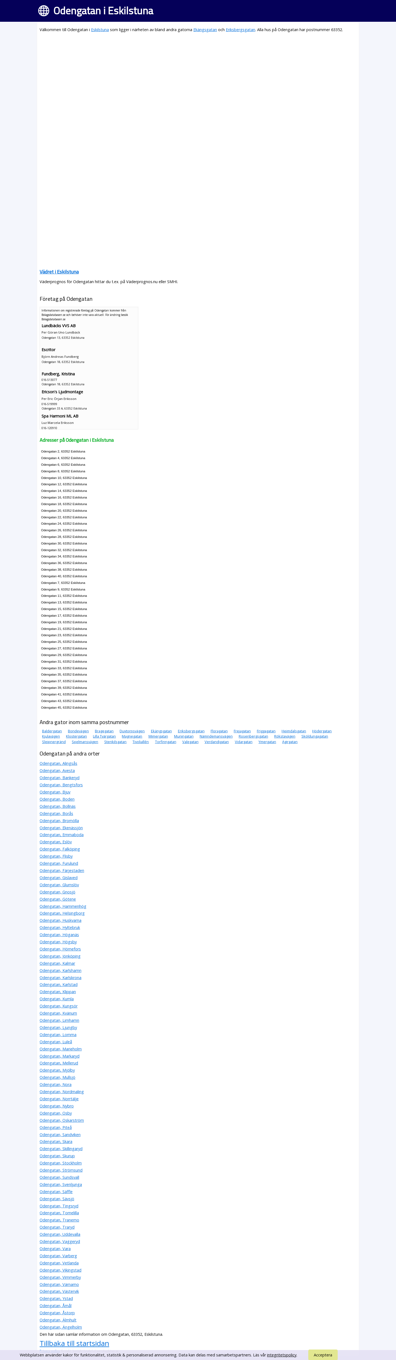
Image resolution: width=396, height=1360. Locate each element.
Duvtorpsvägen (132, 730)
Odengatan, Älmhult (58, 1320)
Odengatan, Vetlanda (59, 1263)
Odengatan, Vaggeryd (60, 1241)
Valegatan (190, 741)
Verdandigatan (217, 741)
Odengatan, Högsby (58, 941)
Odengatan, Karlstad (59, 984)
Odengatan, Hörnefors (60, 949)
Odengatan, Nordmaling (62, 1091)
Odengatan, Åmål (56, 1305)
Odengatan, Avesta (57, 770)
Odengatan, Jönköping (60, 956)
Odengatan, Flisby (56, 856)
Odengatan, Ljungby (58, 1027)
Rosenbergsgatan (253, 736)
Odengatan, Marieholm (61, 1049)
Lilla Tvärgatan (104, 736)
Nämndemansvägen (216, 736)
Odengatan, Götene (58, 899)
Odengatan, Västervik (59, 1291)
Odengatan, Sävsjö (57, 1198)
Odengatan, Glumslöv (59, 884)
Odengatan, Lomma (58, 1034)
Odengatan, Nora (56, 1084)
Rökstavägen (284, 736)
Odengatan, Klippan (58, 991)
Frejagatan (242, 730)
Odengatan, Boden (57, 799)
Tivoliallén (141, 741)
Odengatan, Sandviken (60, 1134)
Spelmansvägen (85, 741)
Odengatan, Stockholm (61, 1163)
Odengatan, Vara (55, 1248)
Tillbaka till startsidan (74, 1343)
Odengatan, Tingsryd (59, 1206)
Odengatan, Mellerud (59, 1063)
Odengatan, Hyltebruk (60, 927)
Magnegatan (132, 736)
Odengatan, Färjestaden (62, 870)
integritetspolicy (281, 1355)
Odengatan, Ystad (56, 1298)
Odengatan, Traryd (57, 1227)
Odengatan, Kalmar (57, 963)
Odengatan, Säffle (56, 1191)
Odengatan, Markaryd (59, 1056)
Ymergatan (267, 741)
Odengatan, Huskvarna (60, 920)
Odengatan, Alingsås (58, 763)
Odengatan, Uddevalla (60, 1234)
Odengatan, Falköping (60, 849)
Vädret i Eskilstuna (59, 271)
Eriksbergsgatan (240, 29)
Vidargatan (243, 741)
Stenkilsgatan (115, 741)
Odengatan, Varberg (58, 1255)
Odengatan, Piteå (56, 1127)
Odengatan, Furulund (59, 863)
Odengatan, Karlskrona (60, 977)
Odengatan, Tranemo (59, 1220)
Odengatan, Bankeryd (59, 777)
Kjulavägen (51, 736)
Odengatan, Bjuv (55, 792)
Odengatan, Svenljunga (61, 1184)
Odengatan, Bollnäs (58, 806)
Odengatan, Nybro (57, 1106)
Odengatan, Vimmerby (60, 1277)
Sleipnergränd (54, 741)
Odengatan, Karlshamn (60, 970)
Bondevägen (78, 730)
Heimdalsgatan (294, 730)
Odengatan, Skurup (57, 1155)
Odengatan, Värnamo (59, 1284)
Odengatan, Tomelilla (59, 1212)
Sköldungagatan (314, 736)
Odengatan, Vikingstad (60, 1270)
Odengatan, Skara (56, 1141)
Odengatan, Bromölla (59, 820)
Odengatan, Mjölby (57, 1070)
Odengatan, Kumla (57, 998)
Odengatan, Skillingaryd (61, 1148)
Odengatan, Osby (56, 1113)
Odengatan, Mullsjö (57, 1077)
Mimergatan (158, 736)
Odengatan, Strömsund (61, 1170)
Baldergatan (52, 730)
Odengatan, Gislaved (59, 877)
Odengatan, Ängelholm (61, 1327)
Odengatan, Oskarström (62, 1120)
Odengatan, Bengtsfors (61, 784)
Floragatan (219, 730)
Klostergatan (76, 736)
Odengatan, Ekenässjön (61, 827)
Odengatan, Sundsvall (59, 1177)
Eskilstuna (100, 29)
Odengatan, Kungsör (59, 1006)
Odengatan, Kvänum (58, 1013)
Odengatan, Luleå (56, 1041)
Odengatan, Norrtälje (59, 1098)
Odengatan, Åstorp (57, 1312)
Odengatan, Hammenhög (63, 906)
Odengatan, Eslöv (56, 841)
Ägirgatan (290, 741)
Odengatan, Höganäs (59, 934)
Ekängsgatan (205, 29)
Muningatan (184, 736)
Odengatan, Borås (56, 813)
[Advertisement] (198, 76)
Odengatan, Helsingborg (62, 913)
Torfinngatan (165, 741)
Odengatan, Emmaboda (62, 834)
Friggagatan (266, 730)
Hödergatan (322, 730)
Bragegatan (104, 730)
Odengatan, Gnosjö (57, 892)
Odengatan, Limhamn (59, 1020)
